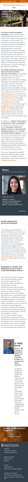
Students (6, 449)
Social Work (11, 98)
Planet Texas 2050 (7, 110)
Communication (6, 102)
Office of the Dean (9, 457)
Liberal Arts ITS (8, 467)
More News (22, 211)
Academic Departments (10, 452)
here (18, 413)
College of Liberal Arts (8, 1)
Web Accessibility (17, 475)
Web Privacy (7, 475)
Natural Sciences (8, 100)
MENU (14, 8)
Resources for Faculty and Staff (13, 469)
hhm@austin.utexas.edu (9, 160)
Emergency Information (10, 473)
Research (6, 461)
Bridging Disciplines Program (10, 106)
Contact (6, 465)
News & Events (8, 459)
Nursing (21, 104)
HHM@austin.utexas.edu (14, 436)
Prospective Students (10, 450)
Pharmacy (6, 104)
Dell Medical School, (10, 96)
